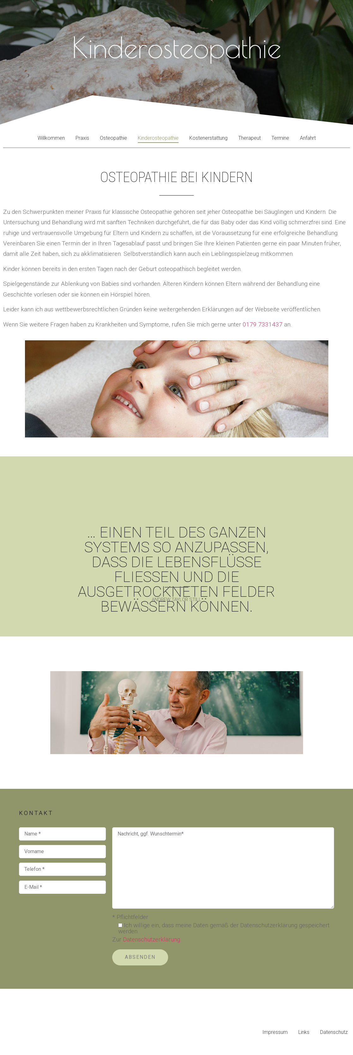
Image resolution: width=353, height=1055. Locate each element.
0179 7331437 (263, 324)
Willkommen (51, 138)
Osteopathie (113, 138)
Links (303, 1032)
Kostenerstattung (208, 138)
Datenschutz (334, 1032)
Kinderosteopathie (158, 138)
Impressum (275, 1032)
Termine (280, 138)
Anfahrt (308, 138)
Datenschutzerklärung (151, 939)
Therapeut (249, 138)
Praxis (82, 138)
